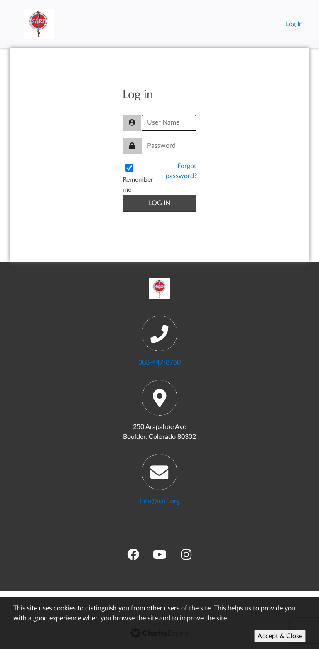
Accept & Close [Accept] (280, 636)
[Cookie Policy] (159, 623)
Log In (294, 24)
